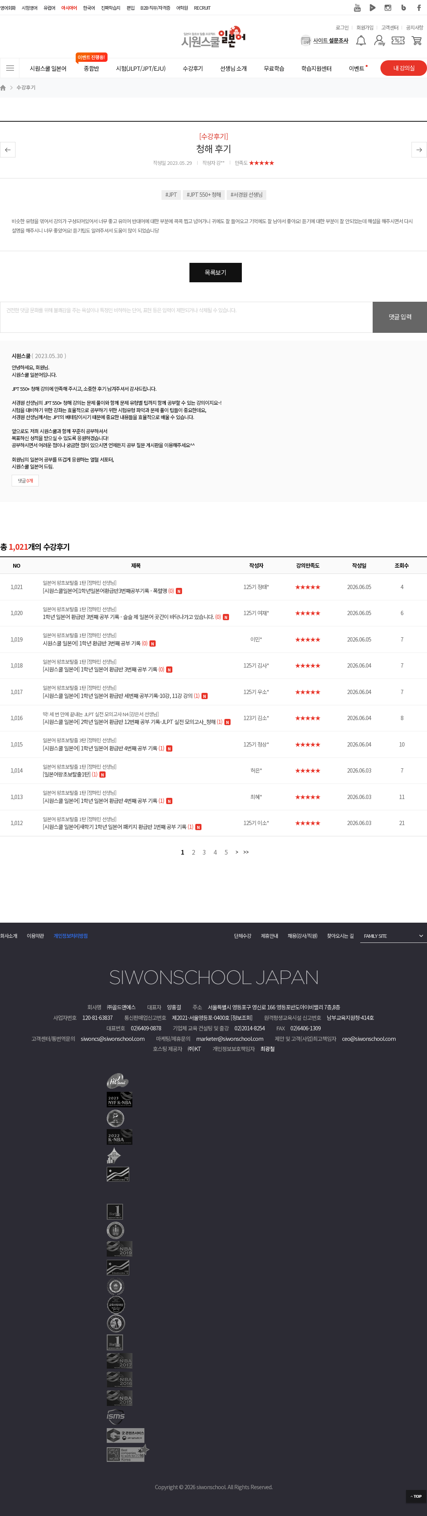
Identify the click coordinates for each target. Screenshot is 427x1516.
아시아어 (69, 7)
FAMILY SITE (375, 935)
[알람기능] (360, 40)
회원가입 (364, 27)
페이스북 (419, 8)
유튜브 (357, 8)
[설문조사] (324, 40)
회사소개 (8, 935)
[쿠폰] (398, 40)
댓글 (25, 480)
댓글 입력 (400, 316)
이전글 (8, 149)
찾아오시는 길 (340, 935)
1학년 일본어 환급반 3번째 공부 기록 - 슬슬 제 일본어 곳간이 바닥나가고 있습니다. (141, 613)
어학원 (182, 7)
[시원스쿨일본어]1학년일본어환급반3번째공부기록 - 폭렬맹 (141, 587)
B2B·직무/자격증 (155, 7)
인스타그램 (388, 8)
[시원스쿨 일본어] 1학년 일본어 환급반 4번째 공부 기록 (141, 744)
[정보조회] (241, 1017)
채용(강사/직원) (302, 935)
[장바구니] (416, 40)
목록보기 (215, 272)
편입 (130, 7)
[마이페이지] (379, 40)
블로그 (403, 8)
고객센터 (389, 27)
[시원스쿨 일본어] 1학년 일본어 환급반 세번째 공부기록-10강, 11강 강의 (141, 691)
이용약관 (35, 935)
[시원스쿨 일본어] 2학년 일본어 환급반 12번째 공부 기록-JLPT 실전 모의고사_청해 (141, 718)
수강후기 (26, 87)
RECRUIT (202, 7)
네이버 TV (372, 8)
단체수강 (242, 935)
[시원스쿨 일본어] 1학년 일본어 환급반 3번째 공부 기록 (141, 665)
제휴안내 (269, 935)
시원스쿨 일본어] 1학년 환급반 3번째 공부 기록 (141, 639)
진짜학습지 (110, 7)
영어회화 (8, 7)
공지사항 (414, 27)
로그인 (342, 27)
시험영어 (29, 7)
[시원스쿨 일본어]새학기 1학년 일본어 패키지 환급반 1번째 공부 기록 (141, 823)
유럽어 (49, 7)
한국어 (89, 7)
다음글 (419, 149)
